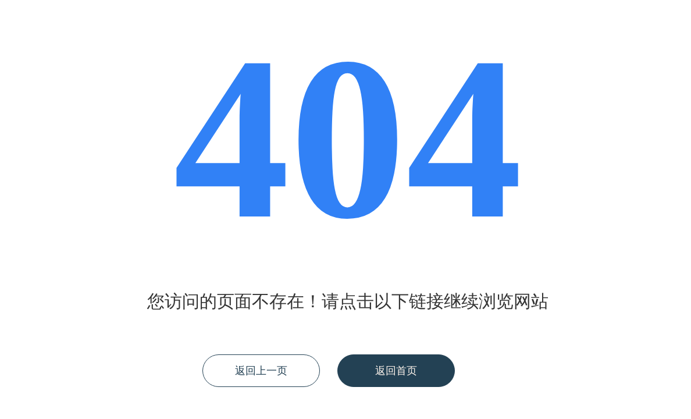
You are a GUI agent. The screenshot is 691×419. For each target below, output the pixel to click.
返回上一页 (261, 371)
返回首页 (396, 371)
